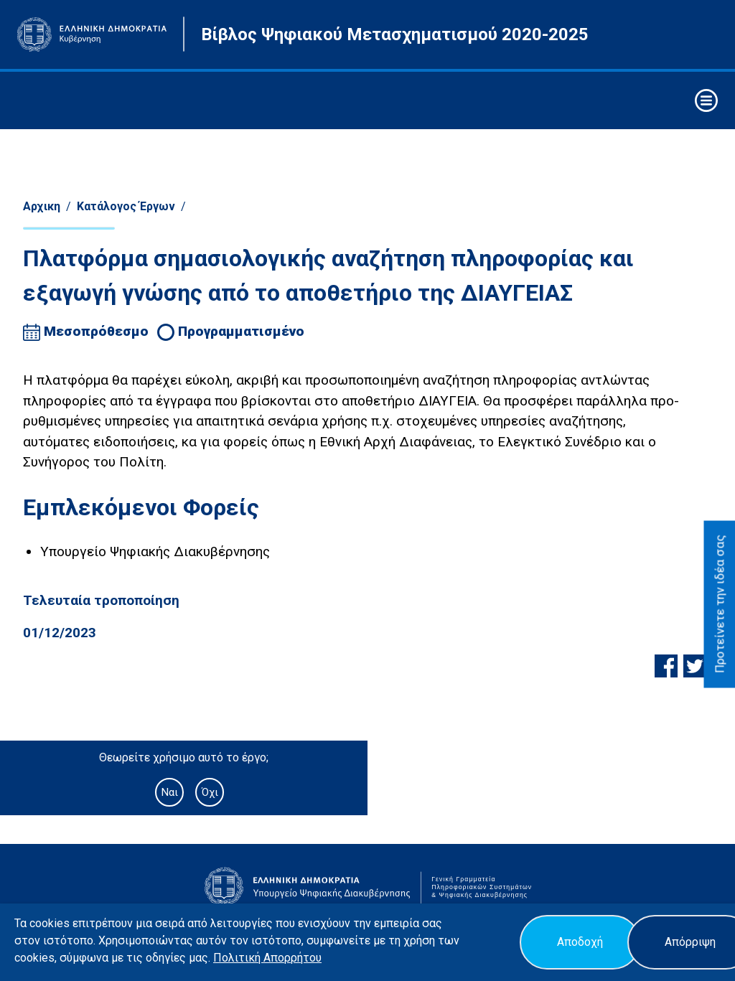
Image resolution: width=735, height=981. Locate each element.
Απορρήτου (292, 957)
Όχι (210, 792)
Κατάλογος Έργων (126, 206)
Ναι (169, 792)
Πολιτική (238, 957)
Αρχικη (41, 206)
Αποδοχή (580, 942)
